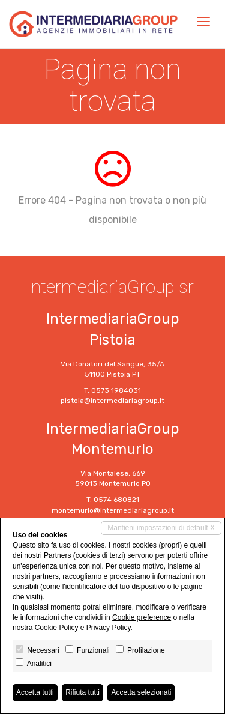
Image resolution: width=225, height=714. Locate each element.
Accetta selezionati (141, 692)
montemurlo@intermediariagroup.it (113, 510)
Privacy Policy (108, 627)
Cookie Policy (57, 627)
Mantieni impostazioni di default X (161, 528)
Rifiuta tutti (82, 692)
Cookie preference (141, 617)
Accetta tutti (35, 692)
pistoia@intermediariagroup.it (112, 400)
